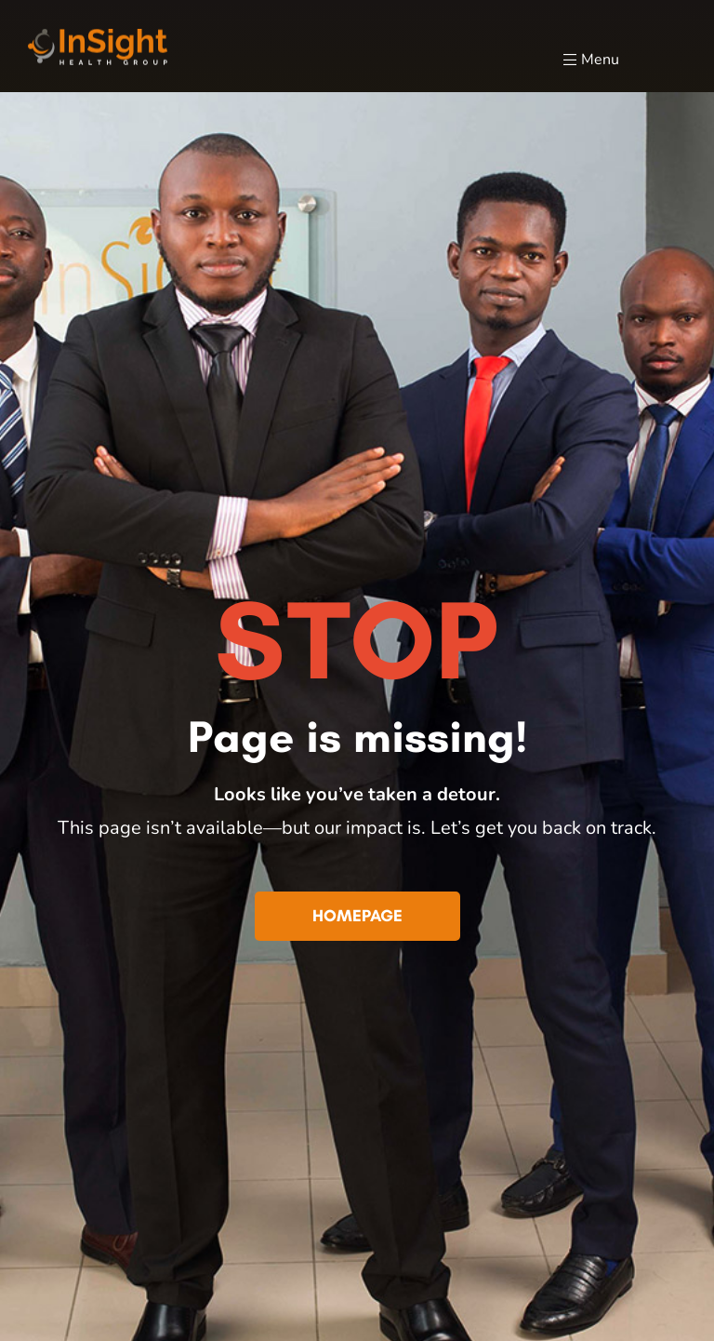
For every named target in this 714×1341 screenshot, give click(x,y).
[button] (357, 917)
